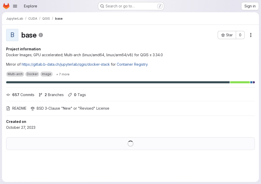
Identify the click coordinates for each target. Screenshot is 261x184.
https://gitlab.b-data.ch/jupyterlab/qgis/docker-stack (66, 64)
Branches (51, 95)
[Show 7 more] (63, 74)
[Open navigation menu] (15, 6)
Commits (20, 95)
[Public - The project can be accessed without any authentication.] (41, 35)
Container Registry (132, 64)
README (16, 108)
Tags (77, 95)
